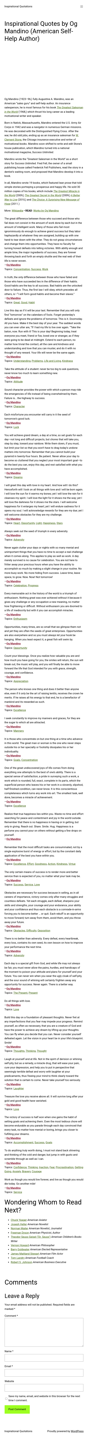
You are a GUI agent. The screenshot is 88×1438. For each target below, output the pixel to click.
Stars (59, 523)
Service (29, 884)
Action (51, 863)
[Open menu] (82, 6)
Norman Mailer (19, 1228)
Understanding (22, 360)
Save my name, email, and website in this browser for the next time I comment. (44, 1398)
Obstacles (19, 930)
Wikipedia (17, 210)
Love (37, 884)
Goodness (41, 863)
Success (36, 269)
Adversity (19, 539)
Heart (17, 523)
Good (24, 302)
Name (9, 1351)
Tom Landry (18, 1257)
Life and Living (52, 360)
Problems (37, 360)
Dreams (18, 477)
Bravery (26, 1171)
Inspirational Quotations (18, 6)
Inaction (43, 1167)
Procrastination (65, 1167)
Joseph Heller (19, 1224)
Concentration (22, 269)
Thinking (31, 1050)
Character (19, 406)
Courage (37, 1171)
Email (9, 1366)
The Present (20, 992)
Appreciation (21, 681)
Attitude (18, 381)
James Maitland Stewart (25, 1253)
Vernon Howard (20, 1245)
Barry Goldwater (20, 1249)
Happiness (49, 523)
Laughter (19, 1088)
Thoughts (19, 1050)
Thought (41, 1050)
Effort (30, 863)
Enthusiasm (20, 618)
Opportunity (28, 523)
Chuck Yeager (19, 1220)
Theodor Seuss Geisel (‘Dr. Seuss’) (31, 1236)
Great (17, 302)
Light (39, 523)
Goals (17, 760)
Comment (11, 1315)
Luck (16, 427)
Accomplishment (23, 1142)
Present (33, 992)
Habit (31, 302)
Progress (33, 585)
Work (45, 269)
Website (9, 1381)
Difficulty (31, 930)
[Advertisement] (44, 72)
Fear (52, 1167)
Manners (19, 730)
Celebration (20, 585)
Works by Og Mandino (46, 210)
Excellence (20, 710)
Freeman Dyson (20, 1232)
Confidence (20, 1167)
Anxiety (16, 1171)
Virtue (72, 863)
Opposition (44, 930)
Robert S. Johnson (21, 1262)
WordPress (77, 1431)
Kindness (67, 360)
